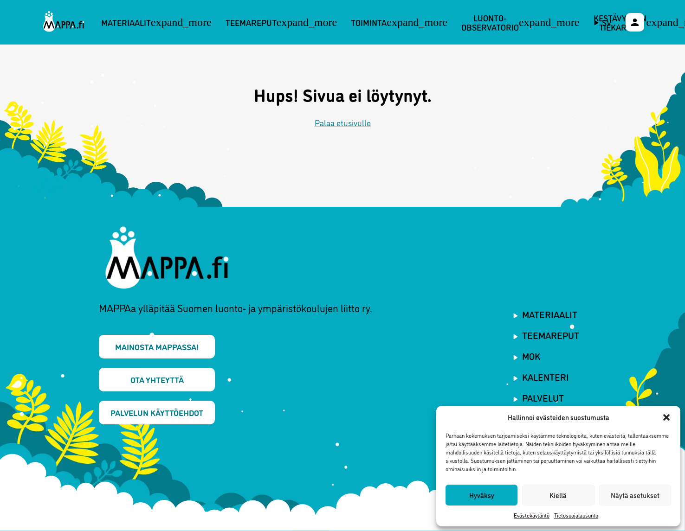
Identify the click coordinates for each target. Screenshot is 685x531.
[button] (666, 417)
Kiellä (558, 495)
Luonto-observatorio (520, 22)
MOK (531, 355)
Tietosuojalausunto (576, 515)
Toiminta (399, 22)
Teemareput (281, 22)
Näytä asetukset (635, 495)
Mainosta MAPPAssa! (157, 346)
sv (607, 22)
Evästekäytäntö (531, 515)
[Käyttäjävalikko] (635, 22)
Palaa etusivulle (343, 122)
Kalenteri (545, 376)
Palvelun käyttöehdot (156, 412)
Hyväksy (481, 495)
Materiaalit (156, 22)
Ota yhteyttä (157, 379)
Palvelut (543, 397)
